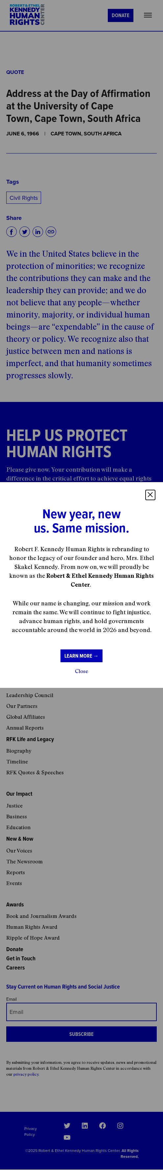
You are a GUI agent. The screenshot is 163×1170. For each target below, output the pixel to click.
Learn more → (81, 656)
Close (81, 671)
